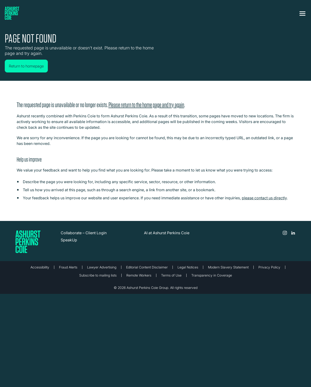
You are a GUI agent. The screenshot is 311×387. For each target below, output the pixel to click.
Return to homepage (26, 66)
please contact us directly (264, 197)
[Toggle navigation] (302, 13)
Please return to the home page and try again (146, 105)
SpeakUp (69, 239)
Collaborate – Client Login (84, 232)
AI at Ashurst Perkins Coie (166, 232)
